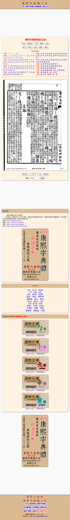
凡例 (47, 43)
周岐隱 (40, 290)
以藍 (41, 301)
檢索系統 (33, 504)
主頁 (22, 6)
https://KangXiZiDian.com (14, 220)
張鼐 (35, 292)
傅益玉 (29, 301)
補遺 (40, 47)
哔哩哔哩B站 (41, 335)
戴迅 (29, 294)
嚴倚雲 (36, 301)
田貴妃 (41, 306)
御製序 (29, 43)
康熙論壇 (38, 6)
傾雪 (29, 303)
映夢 (40, 303)
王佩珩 (29, 308)
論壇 (25, 511)
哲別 (29, 290)
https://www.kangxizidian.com (38, 516)
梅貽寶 (34, 294)
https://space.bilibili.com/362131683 (17, 226)
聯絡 (29, 511)
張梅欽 (29, 306)
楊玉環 (35, 303)
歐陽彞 (40, 294)
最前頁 (24, 174)
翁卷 (34, 296)
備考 (46, 47)
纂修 (41, 43)
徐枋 (39, 292)
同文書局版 (27, 507)
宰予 (30, 292)
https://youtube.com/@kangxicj (15, 224)
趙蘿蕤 (28, 311)
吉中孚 (34, 290)
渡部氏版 (43, 507)
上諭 (36, 43)
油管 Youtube (30, 335)
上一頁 (31, 174)
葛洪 (28, 296)
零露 (43, 311)
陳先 (42, 299)
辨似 (29, 47)
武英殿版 (36, 507)
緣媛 (36, 308)
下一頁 (38, 174)
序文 (23, 43)
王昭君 (35, 306)
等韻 (35, 47)
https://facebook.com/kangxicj (15, 222)
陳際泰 (29, 299)
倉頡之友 (46, 6)
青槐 (42, 308)
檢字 (24, 47)
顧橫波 (36, 311)
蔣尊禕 (41, 296)
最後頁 (45, 174)
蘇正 (36, 299)
